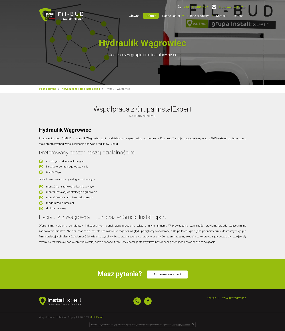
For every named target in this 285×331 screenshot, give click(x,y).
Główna (134, 16)
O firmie (150, 16)
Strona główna (47, 88)
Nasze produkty (198, 16)
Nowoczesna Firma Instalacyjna (81, 88)
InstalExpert (97, 317)
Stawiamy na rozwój (142, 116)
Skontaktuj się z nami (167, 274)
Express (238, 16)
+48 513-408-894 (193, 7)
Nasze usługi (171, 16)
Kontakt (221, 16)
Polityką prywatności (181, 325)
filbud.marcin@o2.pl (229, 7)
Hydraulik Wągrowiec (233, 298)
